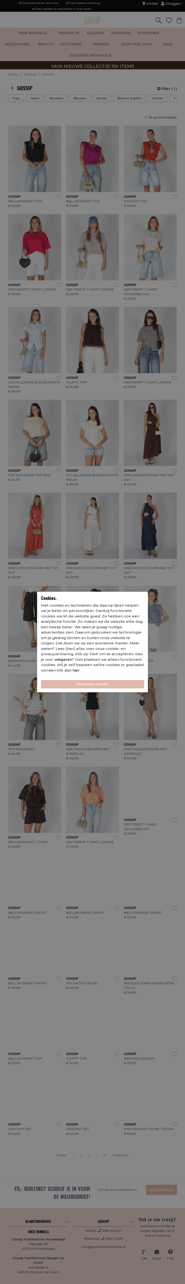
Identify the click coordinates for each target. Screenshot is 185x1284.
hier (76, 670)
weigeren (63, 659)
